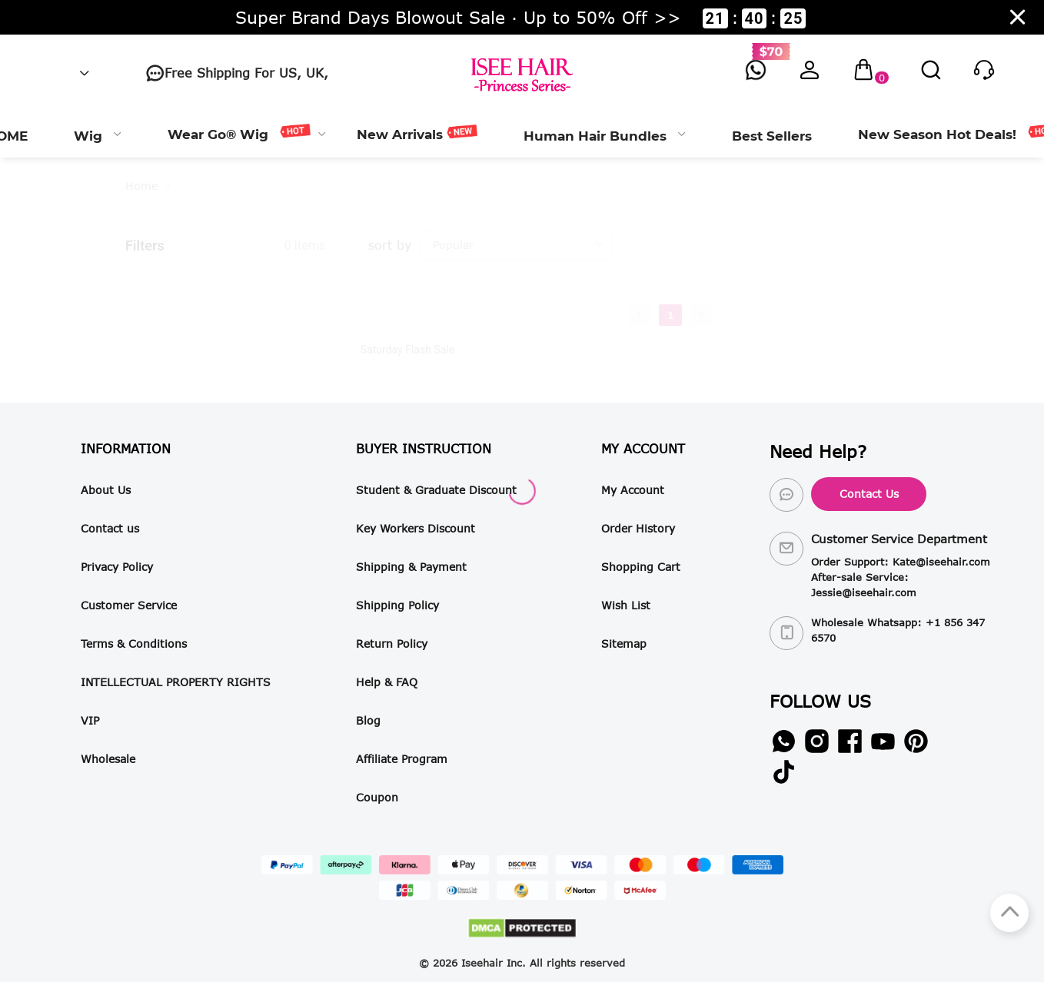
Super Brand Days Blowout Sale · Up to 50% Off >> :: (520, 17)
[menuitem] (97, 134)
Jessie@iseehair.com (863, 592)
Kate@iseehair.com (941, 562)
